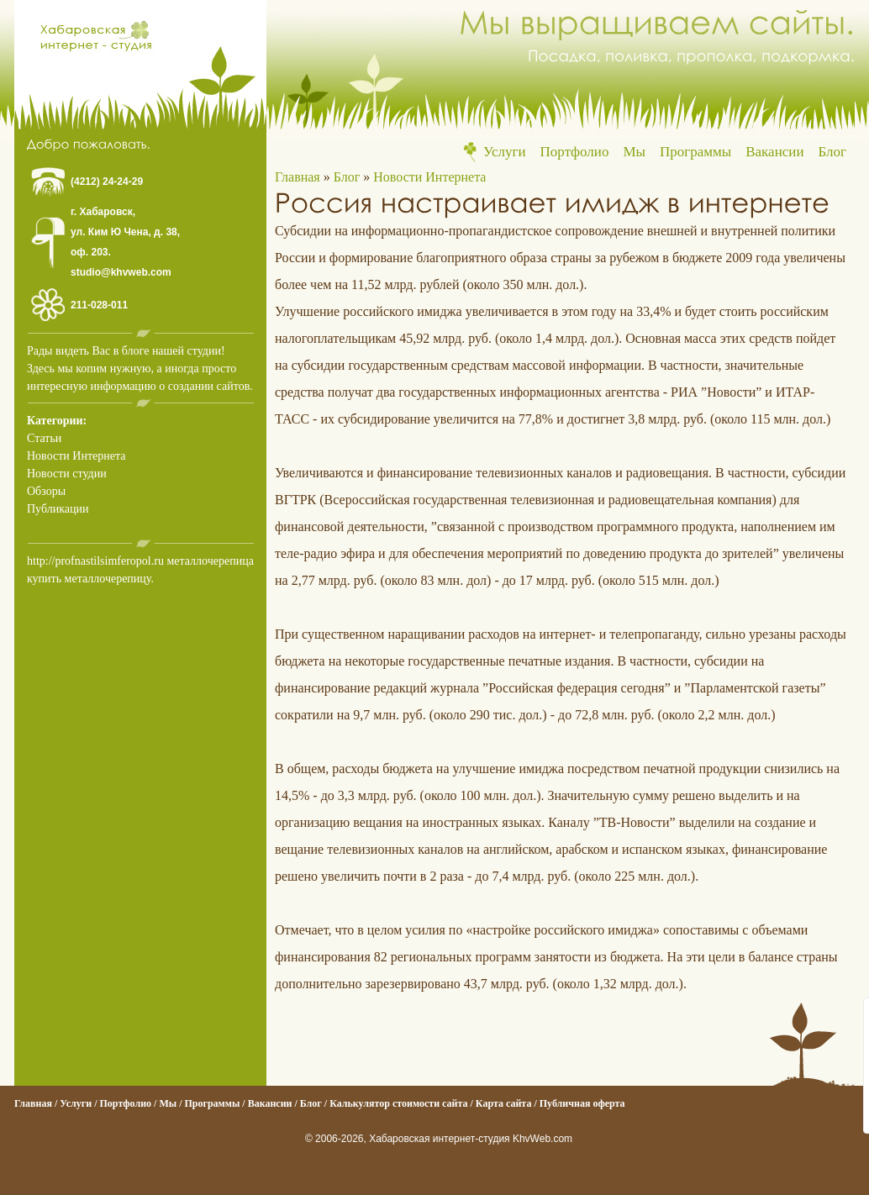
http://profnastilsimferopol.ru (95, 561)
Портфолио (574, 152)
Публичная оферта (582, 1103)
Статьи (44, 438)
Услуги (504, 152)
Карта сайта (504, 1103)
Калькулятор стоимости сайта (398, 1103)
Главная (297, 177)
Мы (634, 152)
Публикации (57, 509)
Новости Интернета (76, 456)
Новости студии (67, 473)
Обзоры (46, 491)
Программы (695, 152)
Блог (833, 152)
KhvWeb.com (542, 1139)
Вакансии (774, 152)
